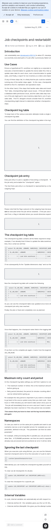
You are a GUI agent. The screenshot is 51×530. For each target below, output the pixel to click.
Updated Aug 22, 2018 (33, 27)
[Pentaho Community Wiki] (12, 21)
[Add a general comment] (15, 525)
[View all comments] (45, 515)
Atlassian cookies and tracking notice (35, 10)
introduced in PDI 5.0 (28, 55)
